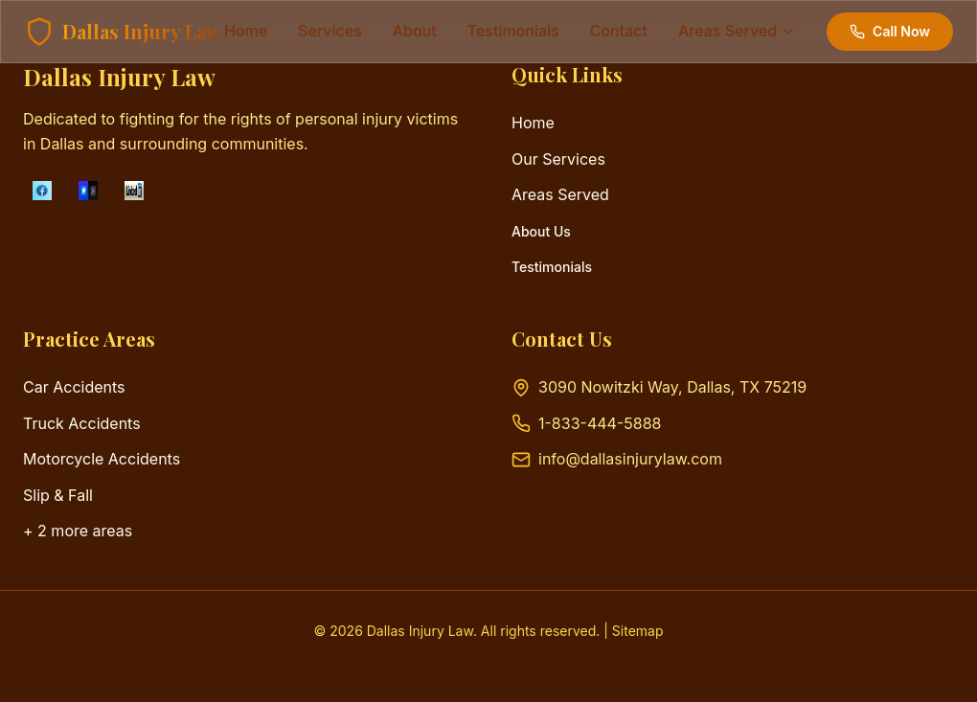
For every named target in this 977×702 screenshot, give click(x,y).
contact (619, 30)
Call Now (890, 31)
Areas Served (560, 194)
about (415, 30)
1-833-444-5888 (599, 423)
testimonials (513, 30)
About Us (541, 231)
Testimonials (551, 267)
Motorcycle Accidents (101, 458)
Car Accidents (74, 386)
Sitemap (638, 631)
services (330, 30)
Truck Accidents (82, 423)
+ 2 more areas (77, 530)
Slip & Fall (58, 495)
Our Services (558, 159)
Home (245, 30)
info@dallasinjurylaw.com (630, 458)
